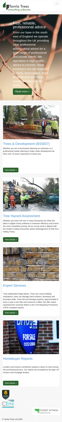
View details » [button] (11, 170)
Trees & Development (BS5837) (26, 144)
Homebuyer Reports (18, 358)
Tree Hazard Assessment (21, 216)
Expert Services (14, 285)
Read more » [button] (22, 91)
